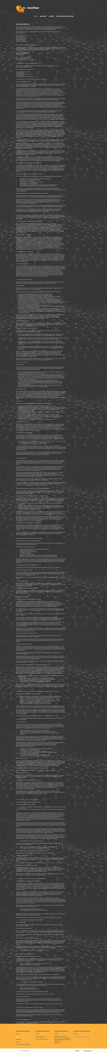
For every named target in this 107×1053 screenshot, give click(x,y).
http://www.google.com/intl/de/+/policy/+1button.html (40, 748)
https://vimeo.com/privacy (44, 848)
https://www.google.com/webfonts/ (28, 988)
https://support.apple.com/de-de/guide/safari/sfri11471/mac (37, 680)
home (17, 1037)
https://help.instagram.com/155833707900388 (41, 752)
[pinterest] (85, 1037)
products (18, 1039)
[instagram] (78, 1037)
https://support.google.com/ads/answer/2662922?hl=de (32, 950)
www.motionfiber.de (20, 40)
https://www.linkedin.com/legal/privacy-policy (39, 755)
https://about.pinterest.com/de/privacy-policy (39, 754)
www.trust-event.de (20, 36)
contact (18, 1042)
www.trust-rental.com (21, 37)
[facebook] (74, 1037)
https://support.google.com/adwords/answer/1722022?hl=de (34, 910)
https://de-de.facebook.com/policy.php (38, 751)
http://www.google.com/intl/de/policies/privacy (30, 909)
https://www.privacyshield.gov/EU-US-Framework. (31, 841)
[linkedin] (88, 1037)
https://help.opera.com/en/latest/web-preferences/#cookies (37, 681)
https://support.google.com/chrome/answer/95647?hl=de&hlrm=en (39, 679)
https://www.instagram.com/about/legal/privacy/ (27, 753)
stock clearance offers (42, 1039)
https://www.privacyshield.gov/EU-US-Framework (31, 919)
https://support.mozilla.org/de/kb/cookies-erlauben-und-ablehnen (39, 678)
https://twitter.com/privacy (34, 749)
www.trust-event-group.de (22, 41)
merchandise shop (41, 1036)
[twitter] (81, 1037)
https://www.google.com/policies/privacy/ (47, 847)
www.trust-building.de (21, 39)
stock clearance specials (23, 1044)
